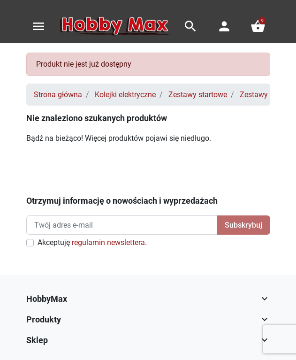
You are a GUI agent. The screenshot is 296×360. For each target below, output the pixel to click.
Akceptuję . (92, 242)
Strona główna (58, 94)
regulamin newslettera (108, 242)
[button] (190, 26)
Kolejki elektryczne (125, 94)
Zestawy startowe (197, 94)
